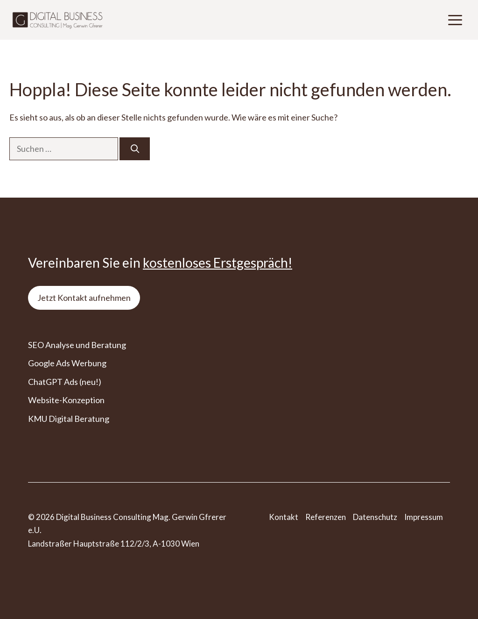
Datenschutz (375, 517)
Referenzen (325, 517)
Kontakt (283, 517)
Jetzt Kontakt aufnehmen (84, 297)
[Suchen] (135, 148)
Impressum (423, 517)
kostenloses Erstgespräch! (217, 262)
